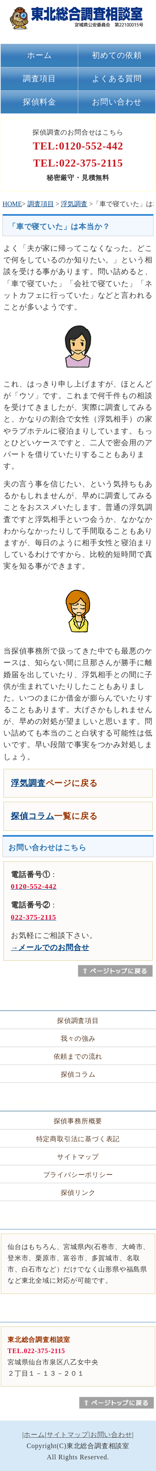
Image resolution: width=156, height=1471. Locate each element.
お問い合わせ (117, 101)
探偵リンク (78, 1192)
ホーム (39, 55)
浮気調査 (74, 203)
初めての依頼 (117, 55)
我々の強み (78, 1038)
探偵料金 (39, 101)
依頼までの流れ (78, 1056)
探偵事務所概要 (78, 1120)
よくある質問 (117, 78)
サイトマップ (78, 1156)
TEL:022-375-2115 (78, 163)
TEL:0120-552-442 (78, 146)
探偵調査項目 (78, 1020)
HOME (12, 203)
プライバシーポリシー (78, 1174)
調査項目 (39, 78)
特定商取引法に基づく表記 (78, 1138)
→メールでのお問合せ (50, 947)
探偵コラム (32, 815)
